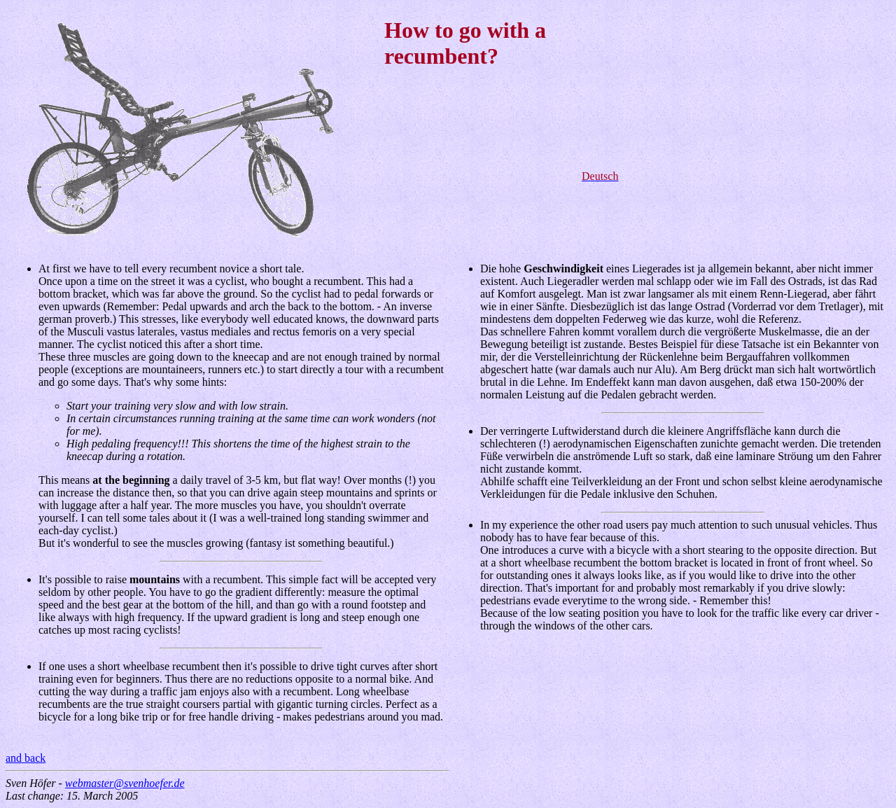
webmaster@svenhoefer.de (125, 783)
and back (26, 758)
